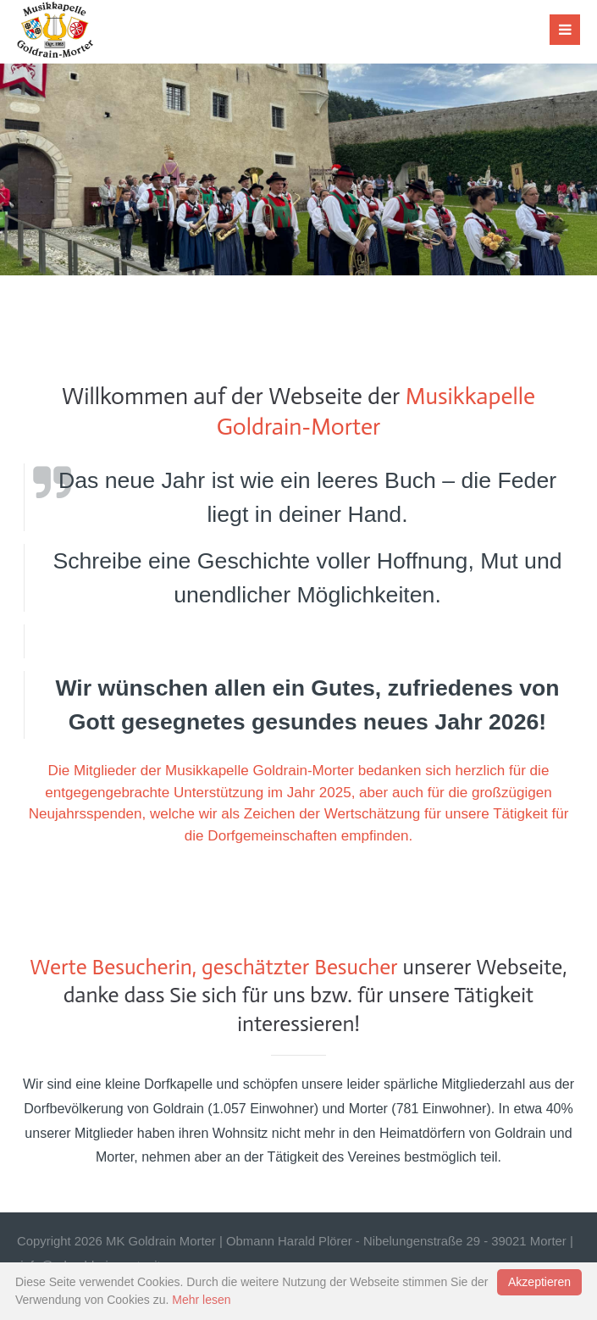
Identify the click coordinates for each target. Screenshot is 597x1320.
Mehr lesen (201, 1299)
